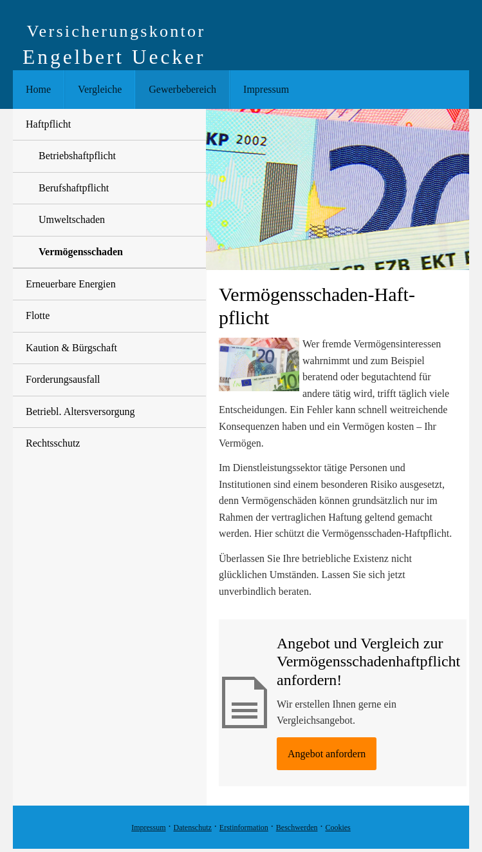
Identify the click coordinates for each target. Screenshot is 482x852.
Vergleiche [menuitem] (100, 89)
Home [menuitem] (38, 89)
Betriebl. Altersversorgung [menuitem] (80, 411)
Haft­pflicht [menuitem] (48, 124)
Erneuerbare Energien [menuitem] (71, 283)
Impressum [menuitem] (266, 89)
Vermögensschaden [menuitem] (81, 251)
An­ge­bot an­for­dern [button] (327, 753)
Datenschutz (193, 827)
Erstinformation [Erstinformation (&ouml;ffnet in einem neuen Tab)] (243, 827)
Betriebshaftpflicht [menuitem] (77, 155)
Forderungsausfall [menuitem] (63, 379)
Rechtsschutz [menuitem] (53, 443)
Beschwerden (297, 827)
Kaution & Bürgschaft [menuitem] (71, 347)
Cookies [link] (337, 827)
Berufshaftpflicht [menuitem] (74, 187)
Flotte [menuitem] (38, 315)
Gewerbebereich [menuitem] (182, 89)
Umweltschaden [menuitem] (72, 219)
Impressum (148, 827)
